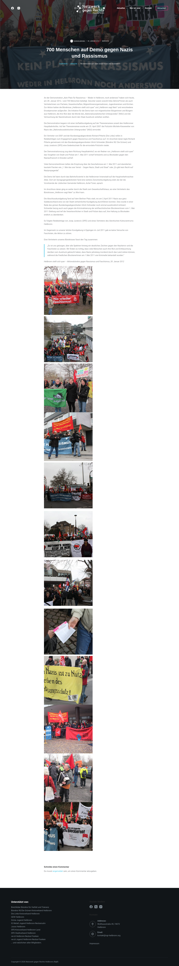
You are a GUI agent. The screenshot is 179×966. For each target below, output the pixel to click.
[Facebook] (12, 8)
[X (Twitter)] (95, 906)
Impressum (94, 943)
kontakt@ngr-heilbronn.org (108, 935)
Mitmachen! (161, 8)
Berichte (105, 41)
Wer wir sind (137, 8)
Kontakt (148, 8)
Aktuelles (122, 8)
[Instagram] (18, 8)
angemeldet (58, 871)
